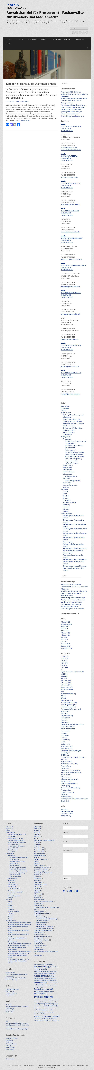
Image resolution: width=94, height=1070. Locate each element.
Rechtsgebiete (20, 39)
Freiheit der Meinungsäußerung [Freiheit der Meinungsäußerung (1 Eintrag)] (47, 973)
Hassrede (64, 720)
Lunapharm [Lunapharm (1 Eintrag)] (52, 980)
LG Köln (63, 742)
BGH (62, 691)
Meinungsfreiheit (67, 746)
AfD (62, 670)
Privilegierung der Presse (74, 446)
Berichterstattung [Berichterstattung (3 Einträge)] (42, 967)
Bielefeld (66, 496)
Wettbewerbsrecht (11, 980)
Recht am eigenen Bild (73, 481)
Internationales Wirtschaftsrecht (16, 978)
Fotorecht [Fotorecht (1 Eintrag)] (53, 971)
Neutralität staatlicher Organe (71, 751)
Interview (64, 733)
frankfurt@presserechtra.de (70, 287)
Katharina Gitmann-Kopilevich (73, 424)
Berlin (65, 494)
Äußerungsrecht (70, 450)
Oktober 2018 (65, 646)
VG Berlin (64, 794)
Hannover (66, 507)
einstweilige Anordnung (69, 702)
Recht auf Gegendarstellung (74, 456)
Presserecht (67, 439)
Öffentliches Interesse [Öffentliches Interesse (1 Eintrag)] (40, 1020)
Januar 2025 (65, 631)
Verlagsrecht (67, 467)
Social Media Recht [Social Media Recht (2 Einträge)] (51, 1006)
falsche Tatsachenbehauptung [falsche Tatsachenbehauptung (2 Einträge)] (42, 970)
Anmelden (64, 809)
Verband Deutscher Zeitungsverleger (17, 1029)
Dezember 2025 (66, 624)
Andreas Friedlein (69, 430)
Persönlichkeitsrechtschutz (74, 452)
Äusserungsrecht (67, 687)
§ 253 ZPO (64, 663)
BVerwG (63, 698)
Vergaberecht (10, 995)
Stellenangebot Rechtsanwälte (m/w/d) (19, 922)
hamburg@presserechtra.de (70, 314)
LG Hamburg (65, 740)
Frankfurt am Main (69, 502)
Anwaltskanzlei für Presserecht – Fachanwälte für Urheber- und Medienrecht (39, 1065)
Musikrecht (9, 1012)
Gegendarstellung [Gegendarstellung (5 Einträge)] (44, 975)
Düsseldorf (67, 500)
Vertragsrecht (10, 1049)
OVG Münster (65, 755)
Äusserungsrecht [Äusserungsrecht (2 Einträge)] (50, 1019)
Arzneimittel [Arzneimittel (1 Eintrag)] (49, 964)
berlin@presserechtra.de (69, 177)
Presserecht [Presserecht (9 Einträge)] (43, 997)
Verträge (66, 487)
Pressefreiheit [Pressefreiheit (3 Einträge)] (41, 993)
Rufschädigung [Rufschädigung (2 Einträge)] (52, 1004)
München (66, 509)
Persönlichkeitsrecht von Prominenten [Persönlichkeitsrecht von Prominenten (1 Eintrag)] (44, 991)
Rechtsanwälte (33, 39)
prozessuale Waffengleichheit (71, 773)
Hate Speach (65, 722)
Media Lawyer (10, 1008)
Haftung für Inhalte (71, 463)
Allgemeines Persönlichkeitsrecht (72, 672)
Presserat (8, 1027)
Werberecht (67, 483)
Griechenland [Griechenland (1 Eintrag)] (38, 978)
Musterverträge (10, 1048)
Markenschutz (10, 991)
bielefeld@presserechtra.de (70, 205)
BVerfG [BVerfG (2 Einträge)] (39, 969)
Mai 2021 (64, 637)
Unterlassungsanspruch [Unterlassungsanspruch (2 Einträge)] (44, 1010)
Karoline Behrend (69, 426)
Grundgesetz (65, 718)
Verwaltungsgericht (67, 792)
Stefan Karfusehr (69, 432)
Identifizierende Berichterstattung (72, 724)
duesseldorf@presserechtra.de (71, 259)
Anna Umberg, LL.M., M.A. (72, 419)
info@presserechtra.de (69, 148)
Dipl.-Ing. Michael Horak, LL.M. (73, 415)
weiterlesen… (25, 120)
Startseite (9, 39)
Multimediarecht (68, 472)
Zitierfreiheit (65, 801)
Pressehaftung (66, 766)
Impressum (80, 39)
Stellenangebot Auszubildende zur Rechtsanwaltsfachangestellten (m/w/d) (75, 561)
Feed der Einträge (67, 811)
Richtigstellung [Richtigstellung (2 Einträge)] (41, 1004)
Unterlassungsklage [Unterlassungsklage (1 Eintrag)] (39, 1012)
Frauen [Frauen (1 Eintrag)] (36, 973)
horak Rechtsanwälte (22, 101)
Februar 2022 (65, 635)
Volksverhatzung (66, 797)
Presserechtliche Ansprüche (70, 770)
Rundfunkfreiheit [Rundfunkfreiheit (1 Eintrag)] (39, 1006)
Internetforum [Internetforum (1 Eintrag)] (52, 978)
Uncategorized (66, 781)
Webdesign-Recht (71, 476)
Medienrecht (67, 470)
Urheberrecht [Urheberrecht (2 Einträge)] (39, 1014)
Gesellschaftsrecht (11, 1044)
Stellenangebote (56, 39)
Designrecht (9, 1042)
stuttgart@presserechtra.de (70, 394)
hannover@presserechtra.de (71, 150)
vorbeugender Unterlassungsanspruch (74, 799)
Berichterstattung (67, 689)
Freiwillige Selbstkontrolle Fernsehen (17, 1006)
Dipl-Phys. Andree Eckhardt (72, 421)
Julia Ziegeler (67, 417)
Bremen (65, 498)
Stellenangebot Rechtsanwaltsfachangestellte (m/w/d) (73, 544)
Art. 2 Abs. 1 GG (66, 681)
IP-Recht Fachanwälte (12, 989)
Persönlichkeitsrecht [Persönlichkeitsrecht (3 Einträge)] (43, 989)
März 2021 (64, 639)
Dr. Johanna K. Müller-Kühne (73, 428)
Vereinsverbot (66, 790)
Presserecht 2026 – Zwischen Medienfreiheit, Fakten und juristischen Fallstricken (74, 94)
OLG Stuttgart (65, 753)
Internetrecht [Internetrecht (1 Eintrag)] (38, 980)
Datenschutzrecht (67, 700)
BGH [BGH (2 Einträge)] (54, 967)
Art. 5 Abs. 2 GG (66, 685)
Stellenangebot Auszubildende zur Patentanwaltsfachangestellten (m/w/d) (75, 568)
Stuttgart (66, 511)
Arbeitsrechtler (10, 972)
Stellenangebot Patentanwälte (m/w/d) (19, 924)
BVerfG (63, 696)
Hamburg (66, 505)
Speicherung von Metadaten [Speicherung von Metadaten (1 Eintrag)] (41, 1008)
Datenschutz (68, 39)
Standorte (44, 39)
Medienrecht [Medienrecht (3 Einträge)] (40, 982)
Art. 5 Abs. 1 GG (66, 683)
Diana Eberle (67, 435)
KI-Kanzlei (9, 1046)
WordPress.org (66, 816)
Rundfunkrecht (68, 465)
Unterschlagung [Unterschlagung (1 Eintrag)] (49, 1012)
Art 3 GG (64, 678)
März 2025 (64, 629)
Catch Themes (51, 1067)
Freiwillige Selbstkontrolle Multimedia (17, 1025)
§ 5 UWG (64, 665)
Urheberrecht (10, 1059)
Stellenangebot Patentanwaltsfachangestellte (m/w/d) (73, 555)
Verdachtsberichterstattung (70, 788)
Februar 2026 (65, 622)
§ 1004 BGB (64, 656)
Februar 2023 (65, 633)
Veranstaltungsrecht (70, 485)
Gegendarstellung (67, 716)
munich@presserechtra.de (70, 367)
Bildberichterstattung (68, 694)
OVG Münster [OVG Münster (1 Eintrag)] (47, 985)
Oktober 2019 (65, 644)
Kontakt (8, 43)
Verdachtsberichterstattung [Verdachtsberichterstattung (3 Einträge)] (46, 1016)
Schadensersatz (66, 777)
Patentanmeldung (11, 993)
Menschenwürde (66, 748)
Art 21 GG (64, 676)
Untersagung (65, 786)
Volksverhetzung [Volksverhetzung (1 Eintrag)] (39, 1018)
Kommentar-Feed (67, 814)
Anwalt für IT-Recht (12, 1038)
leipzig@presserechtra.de (69, 339)
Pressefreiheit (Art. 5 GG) (69, 764)
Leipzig (65, 492)
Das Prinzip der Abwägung (74, 454)
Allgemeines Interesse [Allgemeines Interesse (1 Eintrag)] (40, 964)
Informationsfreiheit (68, 727)
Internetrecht (67, 474)
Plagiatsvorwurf (66, 762)
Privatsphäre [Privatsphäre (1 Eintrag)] (39, 1001)
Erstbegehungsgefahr (68, 707)
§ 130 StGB (64, 659)
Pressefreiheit (70, 448)
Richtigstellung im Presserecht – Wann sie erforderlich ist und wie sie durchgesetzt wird (74, 101)
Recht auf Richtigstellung (73, 459)
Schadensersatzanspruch (69, 779)
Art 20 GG (64, 674)
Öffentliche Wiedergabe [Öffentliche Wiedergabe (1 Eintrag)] (52, 1020)
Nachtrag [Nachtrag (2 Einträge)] (39, 985)
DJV (7, 1021)
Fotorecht (66, 478)
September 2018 (66, 648)
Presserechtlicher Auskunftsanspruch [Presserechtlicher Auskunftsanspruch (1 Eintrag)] (43, 1000)
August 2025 (65, 626)
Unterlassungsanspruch (69, 783)
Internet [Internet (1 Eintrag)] (45, 978)
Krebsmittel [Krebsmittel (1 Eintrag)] (45, 980)
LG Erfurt (64, 737)
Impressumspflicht (71, 461)
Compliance (9, 1040)
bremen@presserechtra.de (70, 232)
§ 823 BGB (64, 667)
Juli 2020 (63, 642)
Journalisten (65, 735)
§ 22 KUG (64, 661)
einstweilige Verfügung (68, 705)
